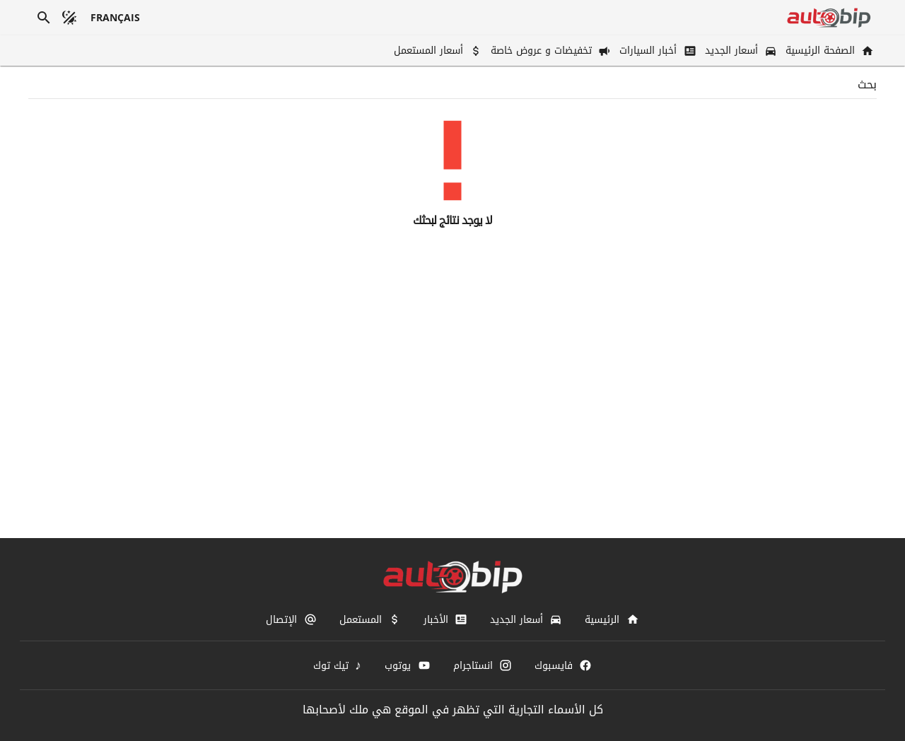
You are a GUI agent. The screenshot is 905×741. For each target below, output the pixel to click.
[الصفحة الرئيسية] (828, 50)
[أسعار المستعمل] (436, 50)
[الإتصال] (291, 619)
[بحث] (44, 17)
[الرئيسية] (611, 619)
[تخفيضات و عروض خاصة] (549, 50)
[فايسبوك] (563, 665)
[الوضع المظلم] (69, 17)
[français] (115, 17)
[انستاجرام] (482, 665)
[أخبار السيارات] (656, 50)
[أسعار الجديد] (739, 50)
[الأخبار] (445, 619)
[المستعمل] (370, 619)
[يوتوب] (407, 665)
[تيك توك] (338, 665)
